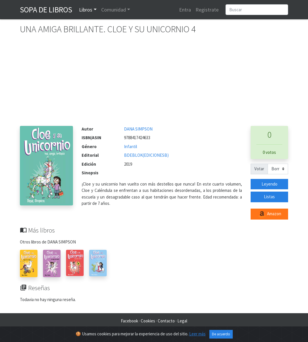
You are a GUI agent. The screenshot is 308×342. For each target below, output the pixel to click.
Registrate (207, 9)
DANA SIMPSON (138, 129)
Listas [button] (269, 196)
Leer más (197, 334)
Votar (259, 168)
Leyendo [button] (269, 184)
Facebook (129, 321)
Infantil (130, 146)
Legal (182, 321)
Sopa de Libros (46, 9)
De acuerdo (221, 334)
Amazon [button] (269, 214)
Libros (85, 9)
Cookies (148, 321)
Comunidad (113, 9)
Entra (185, 9)
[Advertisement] (154, 82)
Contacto (166, 321)
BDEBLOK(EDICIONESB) (146, 155)
